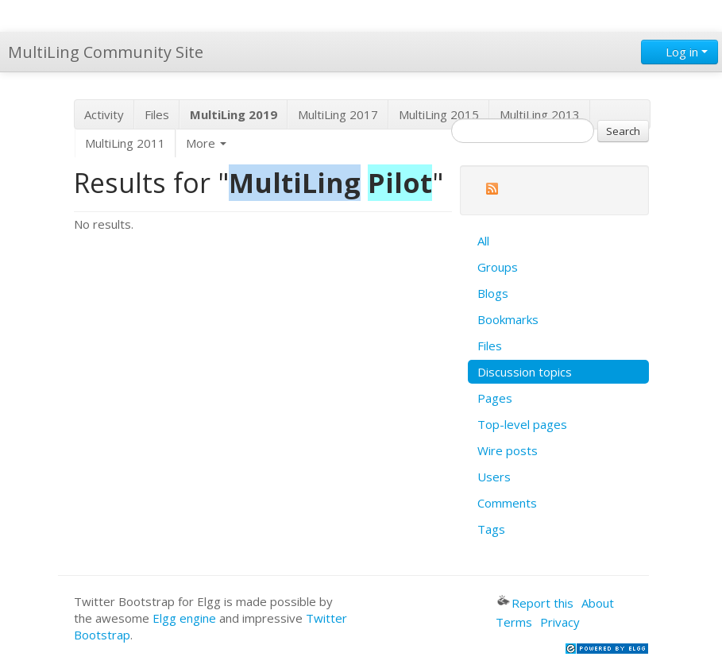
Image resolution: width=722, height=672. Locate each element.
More (206, 143)
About (597, 603)
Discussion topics (524, 372)
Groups (497, 267)
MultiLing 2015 (439, 114)
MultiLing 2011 (125, 143)
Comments (507, 503)
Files (157, 114)
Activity (104, 114)
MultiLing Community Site (105, 52)
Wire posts (507, 450)
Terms (514, 622)
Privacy (560, 622)
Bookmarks (508, 319)
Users (494, 477)
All (483, 241)
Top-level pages (522, 424)
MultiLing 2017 (338, 114)
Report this (535, 603)
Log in (679, 52)
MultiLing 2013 (540, 114)
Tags (491, 529)
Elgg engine (184, 618)
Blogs (492, 293)
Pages (494, 398)
